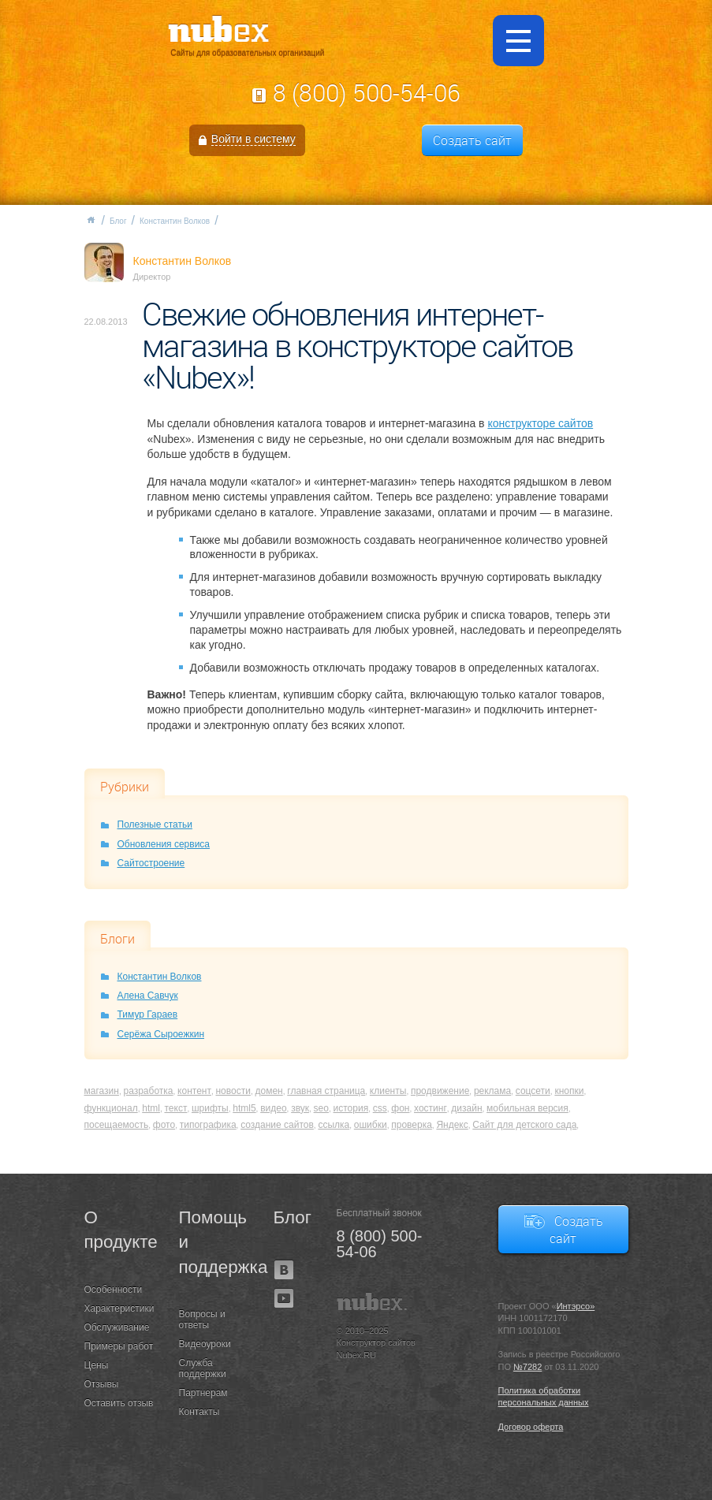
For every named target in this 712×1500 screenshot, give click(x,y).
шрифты (210, 1108)
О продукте (119, 1230)
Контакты (199, 1411)
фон (400, 1108)
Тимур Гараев (147, 1014)
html (151, 1108)
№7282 (527, 1367)
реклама (492, 1090)
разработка (148, 1090)
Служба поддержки (202, 1368)
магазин (101, 1090)
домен (268, 1090)
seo (321, 1108)
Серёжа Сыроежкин (161, 1034)
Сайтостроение (151, 863)
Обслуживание (117, 1327)
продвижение (440, 1090)
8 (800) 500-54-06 (366, 93)
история (351, 1108)
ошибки (370, 1124)
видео (273, 1108)
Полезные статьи (154, 824)
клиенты (388, 1090)
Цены (96, 1365)
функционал (111, 1108)
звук (300, 1108)
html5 (244, 1108)
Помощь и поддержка (214, 1242)
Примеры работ (119, 1346)
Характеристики (119, 1308)
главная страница (326, 1090)
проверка (411, 1124)
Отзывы (101, 1384)
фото (164, 1124)
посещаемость (116, 1124)
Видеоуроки (205, 1343)
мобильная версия (527, 1108)
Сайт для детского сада (524, 1124)
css (380, 1108)
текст (175, 1108)
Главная (90, 220)
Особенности (113, 1289)
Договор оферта (531, 1426)
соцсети (533, 1090)
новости (232, 1090)
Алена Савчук (147, 995)
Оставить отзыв (119, 1403)
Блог (118, 221)
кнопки (568, 1090)
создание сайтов (277, 1124)
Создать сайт (472, 140)
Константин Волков (175, 221)
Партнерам (203, 1392)
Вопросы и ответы (202, 1319)
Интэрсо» (576, 1306)
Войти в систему (253, 138)
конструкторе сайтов (540, 423)
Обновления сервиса (164, 844)
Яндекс (452, 1124)
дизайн (466, 1108)
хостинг (430, 1108)
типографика (208, 1124)
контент (194, 1090)
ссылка (333, 1124)
